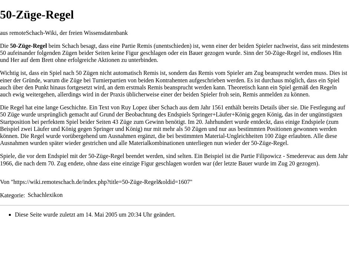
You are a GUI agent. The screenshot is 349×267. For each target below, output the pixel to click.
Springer (103, 129)
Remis (144, 46)
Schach (70, 46)
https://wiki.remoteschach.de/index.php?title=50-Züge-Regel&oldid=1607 (101, 182)
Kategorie (11, 195)
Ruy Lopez (134, 107)
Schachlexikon (45, 195)
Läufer (42, 129)
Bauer (196, 53)
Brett (47, 60)
